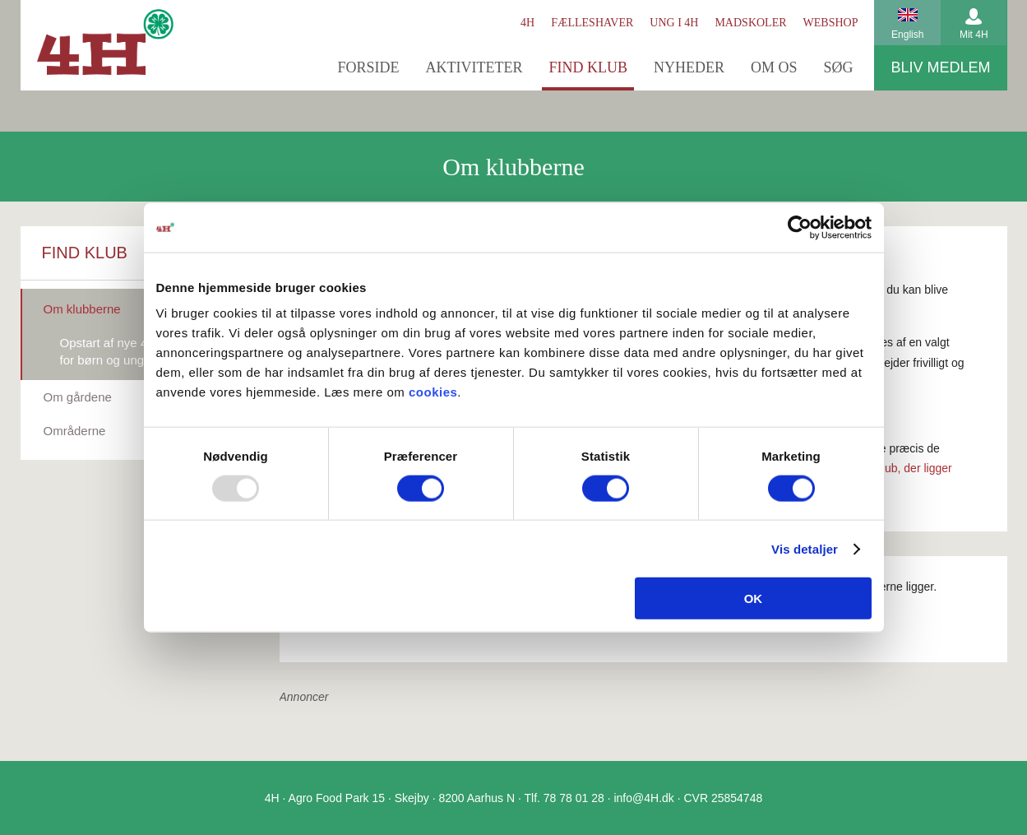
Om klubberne (82, 309)
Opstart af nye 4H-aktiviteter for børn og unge (137, 351)
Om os (774, 67)
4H (527, 22)
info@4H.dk (643, 798)
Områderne (75, 431)
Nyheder (689, 67)
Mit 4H (974, 34)
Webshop (830, 22)
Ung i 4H (674, 22)
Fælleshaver (592, 22)
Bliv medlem (940, 67)
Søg (838, 67)
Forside (368, 67)
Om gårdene (78, 397)
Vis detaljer (804, 548)
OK (753, 598)
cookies (433, 392)
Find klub (587, 67)
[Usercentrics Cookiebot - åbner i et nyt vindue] (800, 227)
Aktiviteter (473, 67)
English (907, 34)
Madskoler (750, 22)
